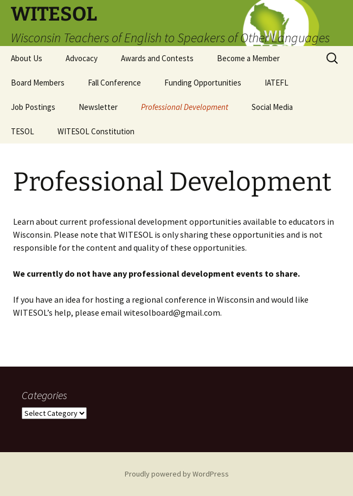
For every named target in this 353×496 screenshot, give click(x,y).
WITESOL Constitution (95, 131)
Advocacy (82, 58)
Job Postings (33, 107)
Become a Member (248, 58)
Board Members (38, 82)
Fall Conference (114, 82)
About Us (26, 58)
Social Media (272, 107)
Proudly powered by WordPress (177, 474)
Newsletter (98, 107)
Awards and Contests (157, 58)
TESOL (22, 131)
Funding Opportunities (202, 82)
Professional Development (184, 107)
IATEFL (276, 82)
